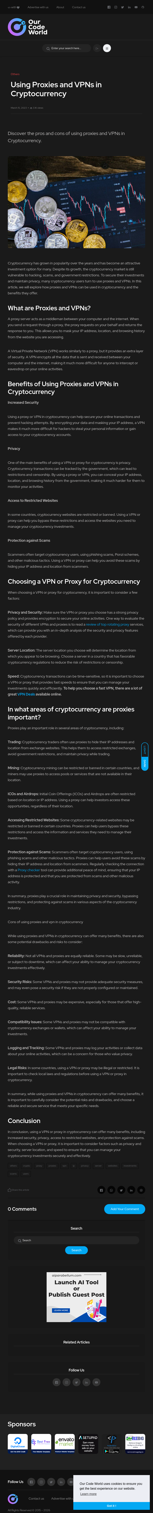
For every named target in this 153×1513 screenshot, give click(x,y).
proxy (39, 1165)
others (13, 1165)
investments (130, 1165)
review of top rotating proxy (107, 624)
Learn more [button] (88, 1494)
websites (112, 1165)
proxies (52, 1165)
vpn (65, 1165)
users (25, 1173)
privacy (85, 1165)
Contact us (78, 7)
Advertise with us (37, 7)
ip (74, 1165)
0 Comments (22, 1209)
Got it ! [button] (111, 1505)
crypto (26, 1165)
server (98, 1165)
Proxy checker (29, 870)
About (60, 7)
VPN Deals (26, 694)
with (14, 7)
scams (13, 1173)
